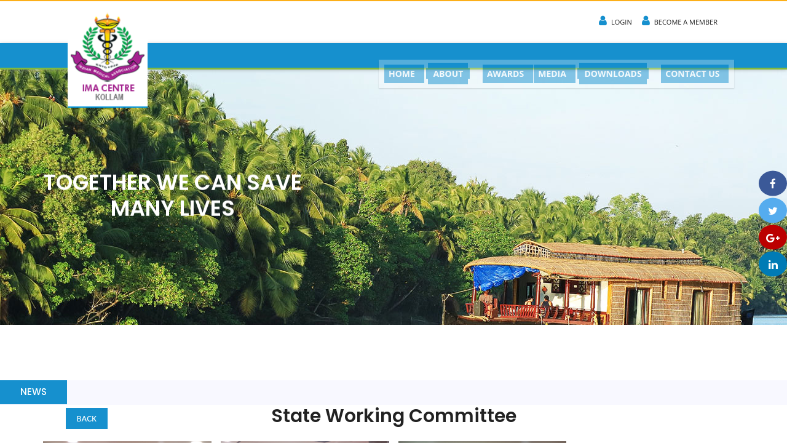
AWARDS (498, 56)
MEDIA (548, 56)
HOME (391, 56)
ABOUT (439, 56)
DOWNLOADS (610, 56)
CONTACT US (691, 56)
